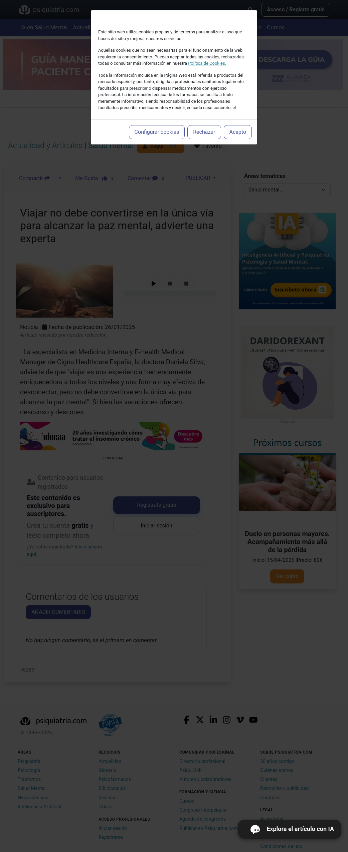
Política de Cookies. (207, 63)
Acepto (237, 132)
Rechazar (204, 132)
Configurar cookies (157, 132)
